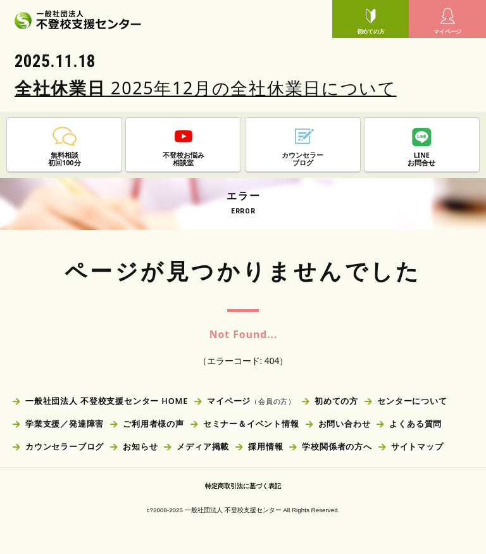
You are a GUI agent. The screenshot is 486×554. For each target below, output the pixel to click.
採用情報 (265, 446)
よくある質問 (415, 423)
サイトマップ (417, 446)
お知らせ (140, 446)
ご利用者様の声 (153, 423)
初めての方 (371, 21)
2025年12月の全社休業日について (206, 87)
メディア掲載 (203, 446)
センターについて (412, 400)
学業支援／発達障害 (64, 423)
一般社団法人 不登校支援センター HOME (106, 400)
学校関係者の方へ (336, 446)
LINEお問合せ (421, 147)
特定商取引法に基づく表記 (243, 485)
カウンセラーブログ (64, 446)
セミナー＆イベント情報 (251, 423)
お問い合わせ (344, 423)
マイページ (447, 21)
